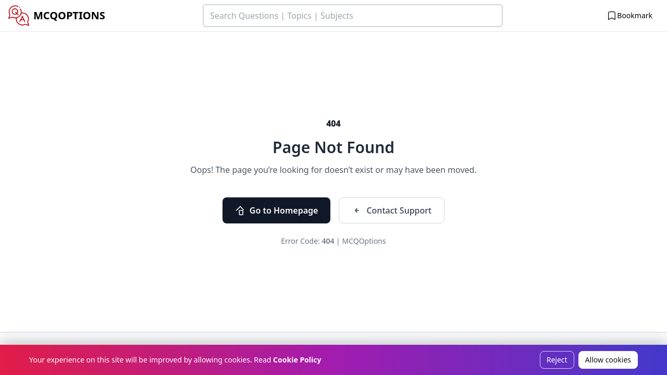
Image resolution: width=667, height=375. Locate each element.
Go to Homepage (276, 210)
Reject (557, 360)
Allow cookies (608, 360)
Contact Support (391, 210)
